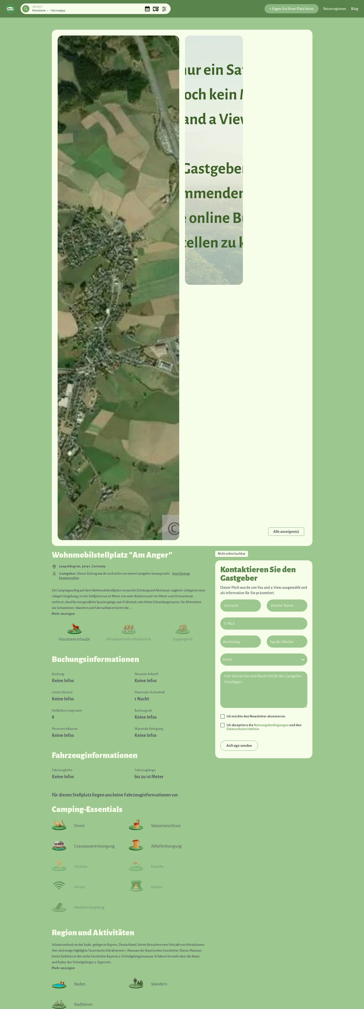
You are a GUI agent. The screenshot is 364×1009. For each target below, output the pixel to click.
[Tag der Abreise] (287, 641)
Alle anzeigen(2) (286, 532)
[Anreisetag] (240, 641)
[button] (10, 8)
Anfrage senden (239, 746)
